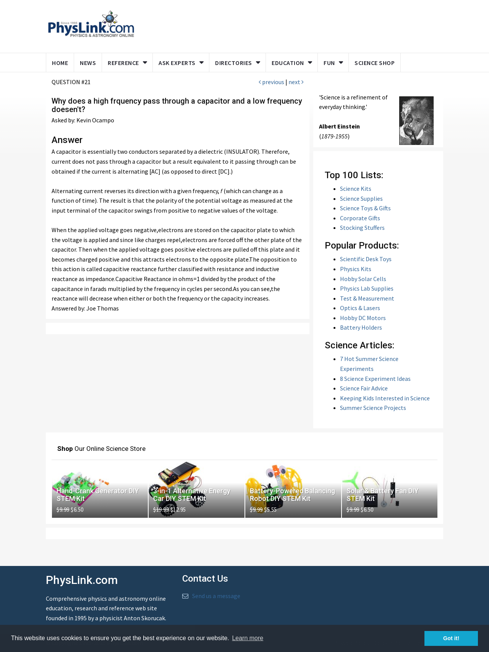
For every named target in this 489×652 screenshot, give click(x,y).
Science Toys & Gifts (365, 208)
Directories (233, 63)
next (296, 82)
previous (271, 82)
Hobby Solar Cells (363, 279)
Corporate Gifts (360, 218)
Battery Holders (361, 327)
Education (288, 63)
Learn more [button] (247, 638)
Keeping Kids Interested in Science (385, 398)
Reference (123, 63)
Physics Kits (355, 269)
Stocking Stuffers (362, 227)
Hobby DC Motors (363, 318)
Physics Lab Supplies (366, 288)
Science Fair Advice (364, 388)
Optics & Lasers (360, 308)
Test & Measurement (367, 298)
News (88, 63)
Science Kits (355, 188)
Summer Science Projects (373, 407)
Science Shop (375, 63)
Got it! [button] (451, 638)
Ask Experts (177, 63)
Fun (329, 63)
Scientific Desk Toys (366, 259)
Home (60, 63)
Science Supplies (361, 198)
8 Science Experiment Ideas (375, 378)
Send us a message (216, 596)
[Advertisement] (287, 25)
